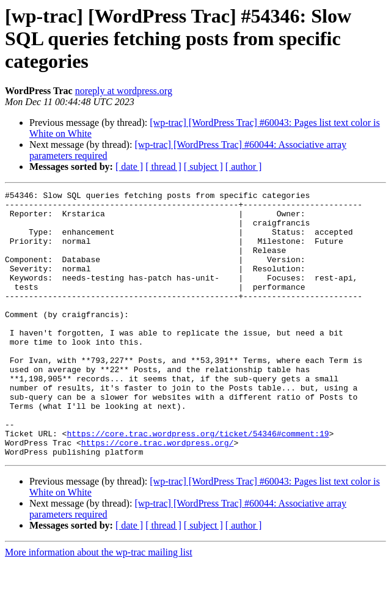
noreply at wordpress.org (123, 91)
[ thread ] (163, 166)
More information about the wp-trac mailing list (98, 605)
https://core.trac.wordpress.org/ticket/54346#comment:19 (198, 482)
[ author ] (243, 166)
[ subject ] (203, 166)
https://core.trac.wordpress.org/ (157, 493)
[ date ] (129, 166)
